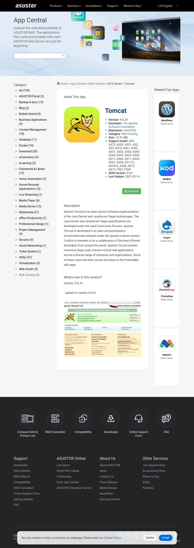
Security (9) (26, 239)
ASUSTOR (130, 130)
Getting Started (23, 499)
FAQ (16, 505)
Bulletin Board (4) (30, 114)
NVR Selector (22, 476)
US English (164, 6)
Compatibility (22, 482)
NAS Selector (22, 471)
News (103, 471)
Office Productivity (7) (32, 218)
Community (64, 476)
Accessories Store (154, 471)
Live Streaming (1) (30, 194)
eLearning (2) (27, 163)
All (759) (24, 90)
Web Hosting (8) (29, 275)
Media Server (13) (30, 206)
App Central (78, 83)
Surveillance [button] (94, 6)
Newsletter (106, 493)
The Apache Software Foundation (123, 125)
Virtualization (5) (29, 263)
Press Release (109, 482)
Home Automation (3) (32, 179)
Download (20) (28, 151)
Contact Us (107, 476)
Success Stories (110, 499)
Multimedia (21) (29, 212)
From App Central (68, 482)
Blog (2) (24, 108)
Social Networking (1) (32, 245)
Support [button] (113, 6)
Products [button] (56, 6)
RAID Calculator (24, 488)
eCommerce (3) (29, 157)
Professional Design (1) (33, 224)
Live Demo (63, 465)
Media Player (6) (29, 200)
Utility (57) (25, 257)
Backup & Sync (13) (31, 102)
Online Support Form (27, 493)
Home (62, 83)
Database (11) (28, 139)
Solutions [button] (74, 6)
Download (131, 191)
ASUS (146, 482)
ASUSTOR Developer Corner (74, 488)
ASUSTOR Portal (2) (31, 96)
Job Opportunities (154, 465)
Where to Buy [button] (133, 6)
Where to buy (151, 476)
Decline (150, 537)
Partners (148, 488)
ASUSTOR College (68, 471)
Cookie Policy (113, 537)
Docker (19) (26, 145)
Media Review (108, 488)
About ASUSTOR (110, 465)
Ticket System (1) (30, 251)
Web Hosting (96, 83)
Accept (165, 537)
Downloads (21, 465)
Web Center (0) (28, 269)
